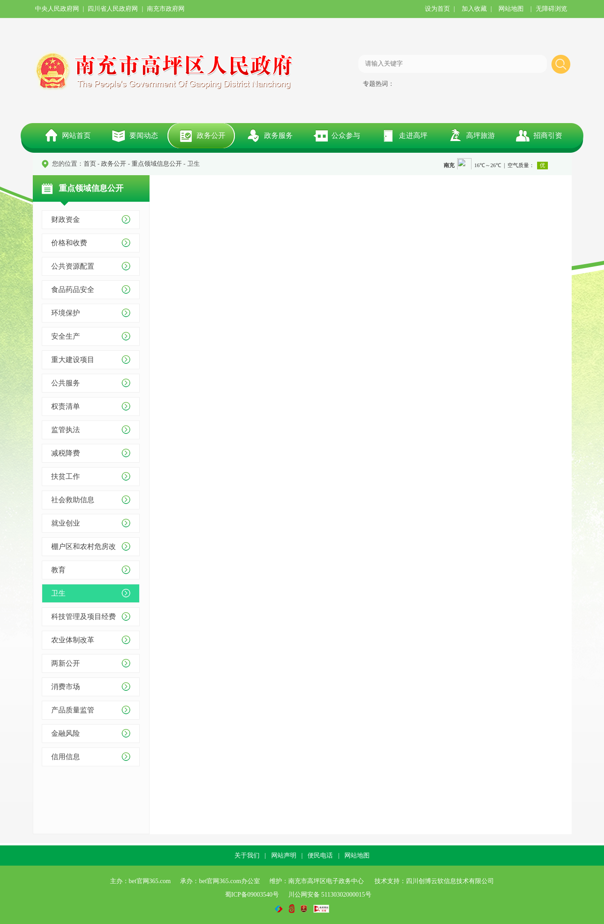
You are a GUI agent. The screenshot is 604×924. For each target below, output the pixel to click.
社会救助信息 (72, 500)
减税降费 (65, 453)
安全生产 (65, 336)
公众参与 (345, 135)
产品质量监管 (72, 710)
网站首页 (76, 135)
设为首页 (437, 8)
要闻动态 (143, 135)
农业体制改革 (72, 640)
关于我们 (247, 855)
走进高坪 (413, 135)
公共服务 (65, 383)
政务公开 (211, 135)
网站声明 (283, 855)
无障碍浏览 (551, 8)
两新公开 (65, 663)
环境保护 (65, 313)
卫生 (58, 593)
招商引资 (547, 135)
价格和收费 (69, 243)
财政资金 (65, 219)
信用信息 (65, 756)
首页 (90, 163)
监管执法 (65, 429)
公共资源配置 (72, 266)
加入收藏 (474, 8)
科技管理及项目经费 (83, 616)
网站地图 (511, 8)
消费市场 (65, 686)
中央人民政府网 (57, 8)
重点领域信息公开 (157, 163)
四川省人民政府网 (113, 8)
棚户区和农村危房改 (83, 546)
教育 (58, 570)
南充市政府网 (166, 8)
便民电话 (320, 855)
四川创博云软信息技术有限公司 (450, 881)
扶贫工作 (65, 476)
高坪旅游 (480, 135)
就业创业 (65, 523)
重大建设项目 (72, 359)
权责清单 (65, 406)
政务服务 (278, 135)
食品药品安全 (72, 289)
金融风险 (65, 733)
